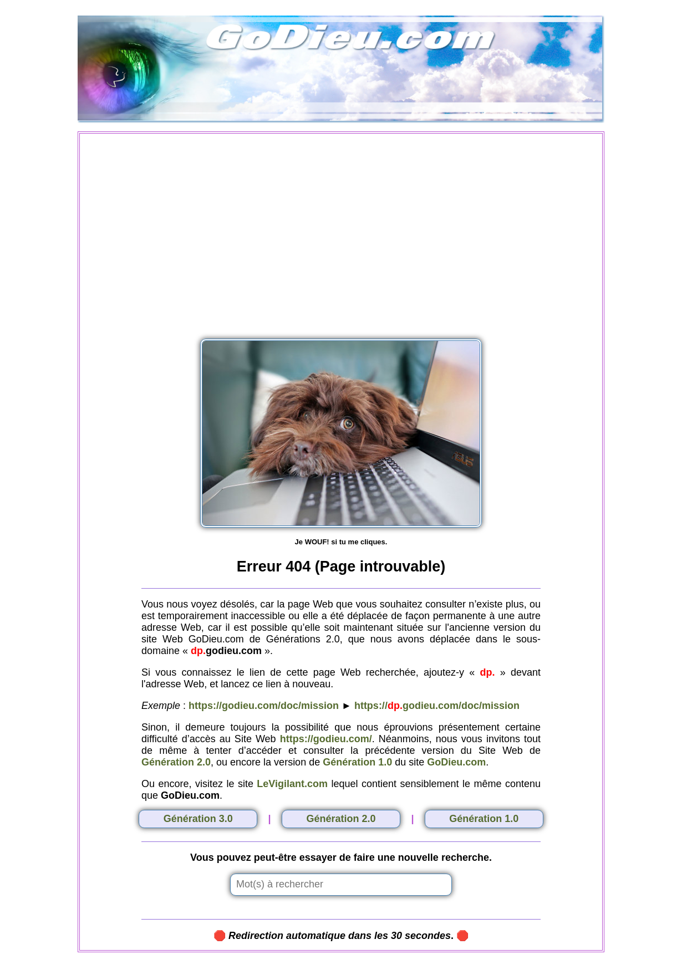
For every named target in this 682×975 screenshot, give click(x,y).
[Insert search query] (341, 885)
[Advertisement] (341, 229)
